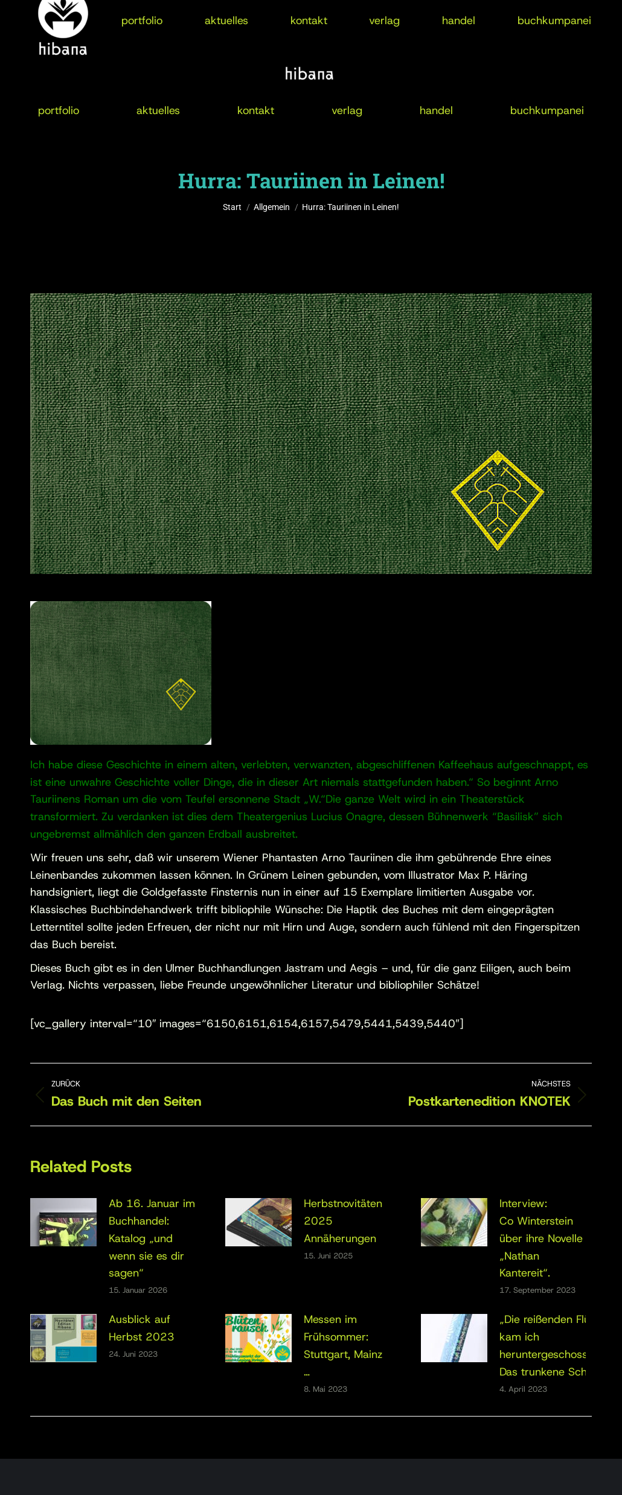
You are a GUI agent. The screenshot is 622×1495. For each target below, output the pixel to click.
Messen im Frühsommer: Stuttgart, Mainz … (343, 1345)
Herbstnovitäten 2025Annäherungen (343, 1221)
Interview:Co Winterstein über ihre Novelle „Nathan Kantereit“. (541, 1238)
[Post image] (63, 1222)
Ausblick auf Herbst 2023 (142, 1328)
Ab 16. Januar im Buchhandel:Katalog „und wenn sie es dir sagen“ (152, 1238)
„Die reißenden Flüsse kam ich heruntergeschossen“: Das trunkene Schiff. (553, 1345)
